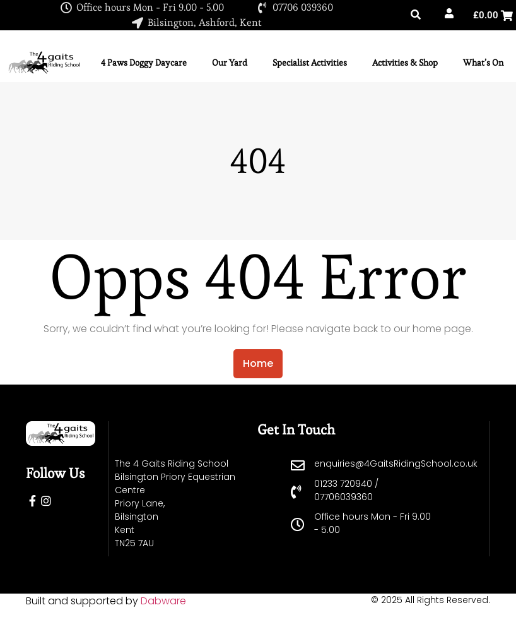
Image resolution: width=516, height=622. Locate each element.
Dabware (163, 601)
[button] (416, 15)
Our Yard (229, 62)
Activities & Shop (405, 62)
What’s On (483, 62)
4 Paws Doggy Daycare (144, 62)
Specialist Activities (310, 62)
